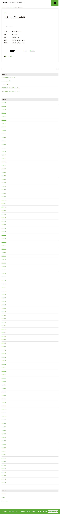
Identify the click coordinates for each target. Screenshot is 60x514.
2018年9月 (4, 419)
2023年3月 (4, 231)
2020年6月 (4, 346)
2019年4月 (4, 395)
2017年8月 (4, 465)
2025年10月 (4, 123)
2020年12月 (4, 325)
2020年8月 (4, 339)
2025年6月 (4, 137)
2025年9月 (4, 127)
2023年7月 (4, 217)
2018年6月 (4, 430)
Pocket (25, 51)
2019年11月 (4, 371)
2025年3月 (4, 147)
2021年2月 (4, 318)
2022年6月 (4, 263)
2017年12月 (4, 451)
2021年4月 (4, 311)
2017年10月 (4, 458)
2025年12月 (4, 116)
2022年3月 (4, 273)
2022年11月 (4, 245)
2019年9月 (4, 378)
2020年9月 (4, 336)
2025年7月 (4, 134)
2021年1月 (4, 322)
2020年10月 (4, 332)
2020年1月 (4, 364)
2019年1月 (4, 405)
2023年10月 (4, 207)
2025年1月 (4, 154)
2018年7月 (4, 426)
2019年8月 (4, 381)
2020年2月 (4, 360)
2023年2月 (4, 235)
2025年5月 (4, 140)
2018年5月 (4, 433)
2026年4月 (4, 102)
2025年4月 (4, 144)
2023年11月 (4, 203)
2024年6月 (4, 179)
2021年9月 (4, 294)
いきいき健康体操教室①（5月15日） (9, 77)
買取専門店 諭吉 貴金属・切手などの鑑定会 (10, 87)
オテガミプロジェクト (6, 84)
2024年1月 (4, 196)
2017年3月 (4, 482)
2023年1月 (4, 238)
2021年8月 (4, 297)
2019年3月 (4, 399)
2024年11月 (4, 161)
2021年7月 (4, 301)
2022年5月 (4, 266)
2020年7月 (4, 343)
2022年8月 (4, 256)
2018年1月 (4, 447)
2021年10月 (4, 290)
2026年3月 (4, 106)
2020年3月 (4, 357)
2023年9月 (4, 210)
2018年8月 (4, 423)
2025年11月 (4, 120)
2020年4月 (4, 353)
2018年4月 (4, 437)
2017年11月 (4, 454)
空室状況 (3, 497)
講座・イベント (8, 56)
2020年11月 (4, 329)
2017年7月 (4, 468)
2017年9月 (4, 461)
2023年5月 (4, 224)
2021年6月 (4, 304)
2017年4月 (4, 479)
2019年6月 (4, 388)
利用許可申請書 (52, 511)
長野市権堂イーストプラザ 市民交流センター (13, 2)
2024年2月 (4, 193)
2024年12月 (4, 158)
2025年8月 (4, 130)
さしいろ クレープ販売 (6, 80)
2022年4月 (4, 269)
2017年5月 (4, 475)
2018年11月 (4, 412)
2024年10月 (4, 165)
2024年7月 (4, 175)
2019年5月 (4, 392)
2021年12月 (4, 283)
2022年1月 (4, 280)
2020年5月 (4, 350)
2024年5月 (4, 182)
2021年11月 (4, 287)
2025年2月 (4, 151)
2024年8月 (4, 172)
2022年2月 (4, 276)
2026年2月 (4, 109)
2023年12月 (4, 200)
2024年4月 (4, 186)
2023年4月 (4, 228)
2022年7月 (4, 259)
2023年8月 (4, 214)
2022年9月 (4, 252)
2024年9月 (4, 168)
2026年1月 (4, 113)
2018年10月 (4, 416)
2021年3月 (4, 315)
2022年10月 (4, 249)
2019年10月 (4, 374)
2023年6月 (4, 221)
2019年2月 (4, 402)
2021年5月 (4, 308)
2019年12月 (4, 367)
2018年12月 (4, 409)
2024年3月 (4, 189)
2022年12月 (4, 242)
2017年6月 (4, 472)
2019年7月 (4, 385)
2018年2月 (4, 444)
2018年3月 (4, 440)
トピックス (4, 493)
